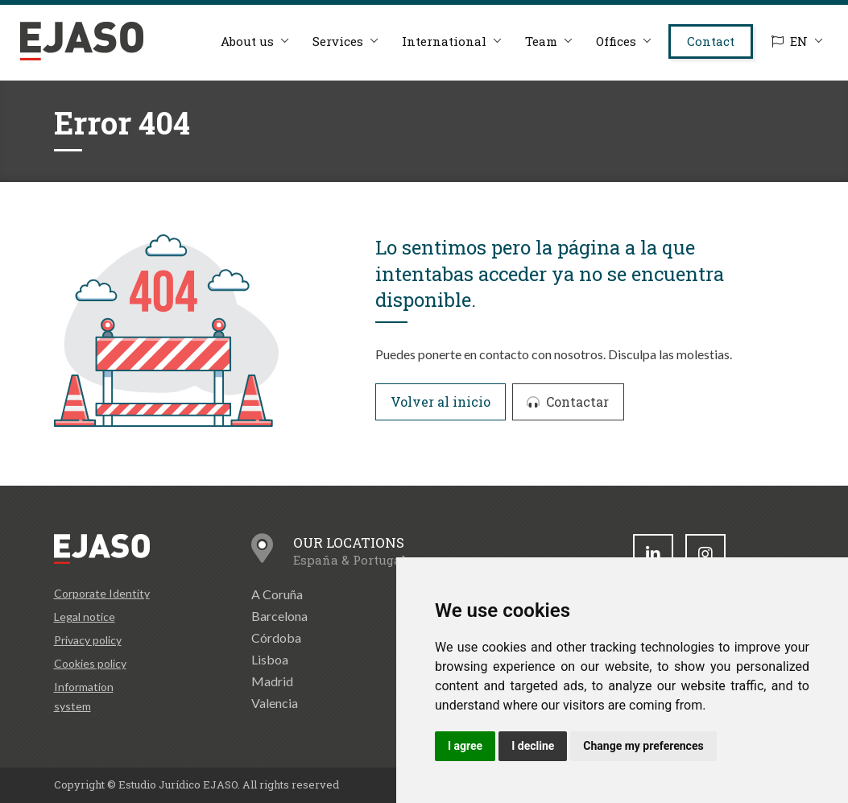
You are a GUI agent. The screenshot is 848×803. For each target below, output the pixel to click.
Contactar (568, 401)
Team (541, 41)
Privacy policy (88, 640)
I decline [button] (532, 745)
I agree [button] (465, 745)
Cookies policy (90, 663)
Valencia (274, 702)
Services (337, 41)
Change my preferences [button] (643, 745)
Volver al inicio (440, 401)
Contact (710, 41)
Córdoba (276, 637)
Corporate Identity (102, 593)
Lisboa (269, 659)
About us (247, 41)
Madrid (272, 681)
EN (789, 41)
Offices (616, 41)
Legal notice (84, 616)
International (444, 41)
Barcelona (279, 615)
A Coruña (277, 594)
